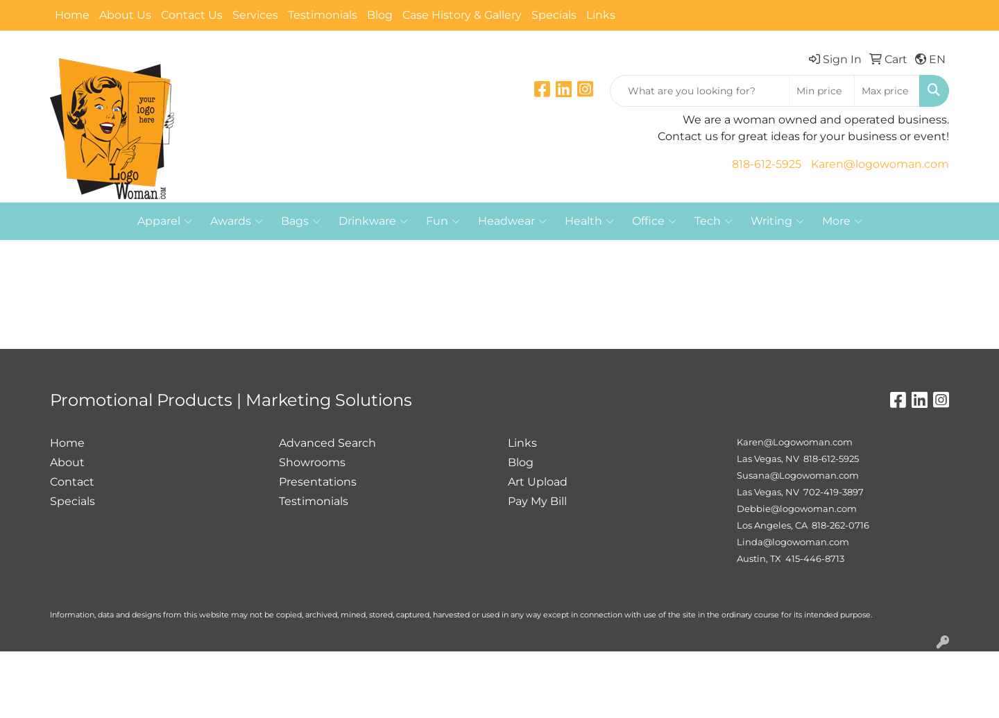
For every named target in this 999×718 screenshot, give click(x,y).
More (842, 221)
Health (589, 221)
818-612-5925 (766, 164)
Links (600, 15)
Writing (777, 221)
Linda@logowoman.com (793, 541)
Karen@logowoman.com (880, 164)
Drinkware (373, 221)
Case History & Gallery (462, 15)
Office (654, 221)
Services (255, 15)
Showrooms (312, 462)
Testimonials (322, 15)
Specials (554, 15)
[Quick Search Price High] (887, 91)
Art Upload (537, 481)
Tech (713, 221)
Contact (72, 481)
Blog (380, 15)
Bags (301, 221)
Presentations (318, 481)
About (67, 462)
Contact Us (192, 15)
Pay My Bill (537, 501)
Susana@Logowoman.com (798, 475)
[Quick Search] (699, 91)
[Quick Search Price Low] (822, 91)
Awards (236, 221)
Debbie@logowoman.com (797, 508)
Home (72, 15)
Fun (443, 221)
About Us (125, 15)
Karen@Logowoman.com (795, 441)
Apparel (164, 221)
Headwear (512, 221)
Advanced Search (327, 443)
